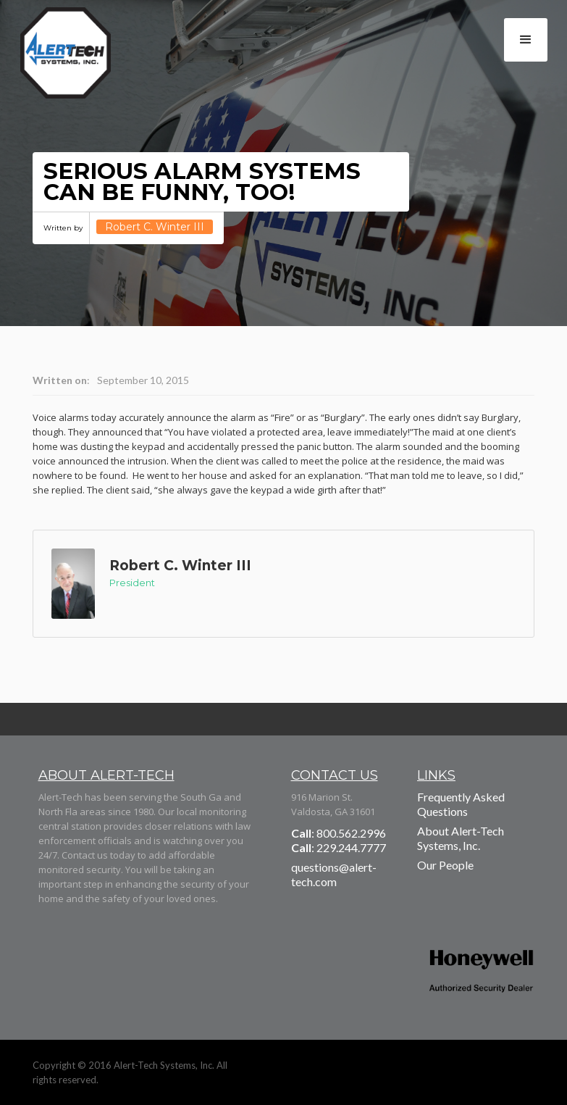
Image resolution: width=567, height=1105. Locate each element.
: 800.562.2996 (338, 833)
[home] (77, 58)
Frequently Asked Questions (461, 804)
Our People (445, 865)
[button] (525, 40)
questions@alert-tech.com (334, 874)
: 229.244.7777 (338, 847)
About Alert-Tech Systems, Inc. (460, 838)
